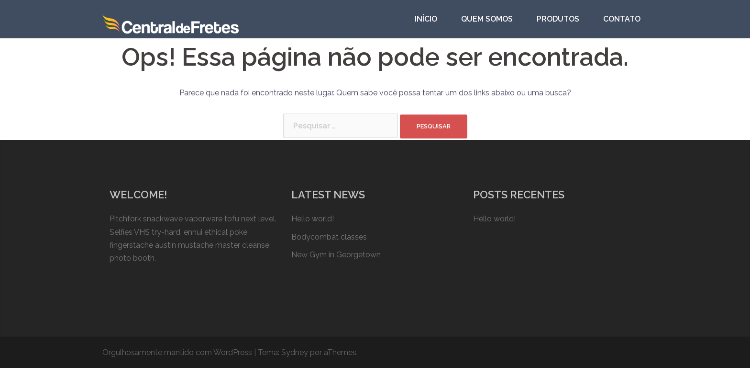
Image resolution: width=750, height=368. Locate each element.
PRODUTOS (558, 18)
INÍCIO (426, 18)
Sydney (294, 352)
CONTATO (621, 18)
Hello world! (312, 218)
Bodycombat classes (329, 237)
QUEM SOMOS (487, 18)
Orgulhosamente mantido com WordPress (177, 352)
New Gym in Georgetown (336, 254)
